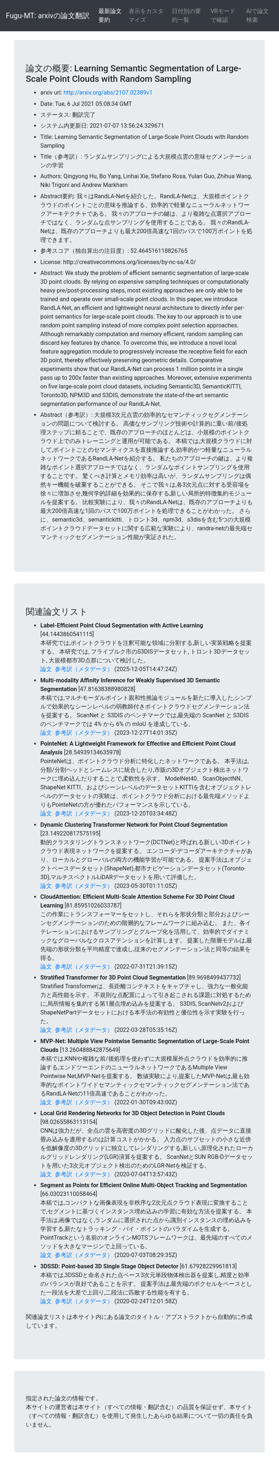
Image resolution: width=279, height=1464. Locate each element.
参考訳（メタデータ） (84, 669)
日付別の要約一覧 (186, 15)
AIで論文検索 (257, 15)
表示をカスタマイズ (146, 15)
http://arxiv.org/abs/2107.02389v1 (108, 92)
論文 (46, 669)
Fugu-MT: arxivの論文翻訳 (48, 15)
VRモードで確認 (223, 15)
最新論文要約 (110, 15)
